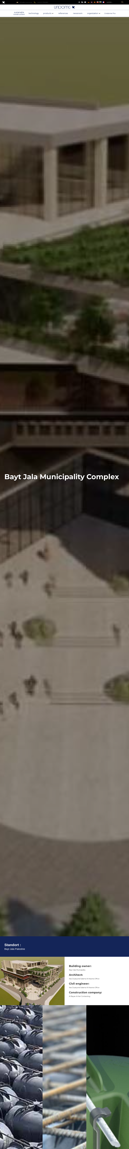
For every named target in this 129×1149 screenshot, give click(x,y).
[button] (48, 13)
